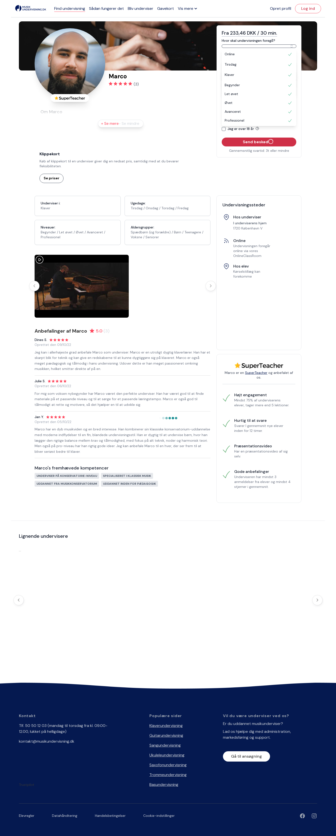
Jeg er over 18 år (244, 129)
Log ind (308, 8)
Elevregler (26, 815)
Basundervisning (163, 784)
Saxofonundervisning (168, 764)
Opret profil (280, 8)
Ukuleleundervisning (166, 755)
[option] (259, 54)
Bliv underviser (140, 8)
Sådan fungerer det (106, 8)
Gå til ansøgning (246, 756)
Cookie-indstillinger (159, 815)
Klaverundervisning (166, 725)
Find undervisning (69, 8)
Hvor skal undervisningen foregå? (248, 40)
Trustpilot (26, 784)
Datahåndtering (64, 815)
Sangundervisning (165, 745)
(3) (136, 84)
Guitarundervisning (166, 735)
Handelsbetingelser (110, 815)
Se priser (51, 178)
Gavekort (165, 8)
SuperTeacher (256, 372)
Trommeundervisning (168, 774)
